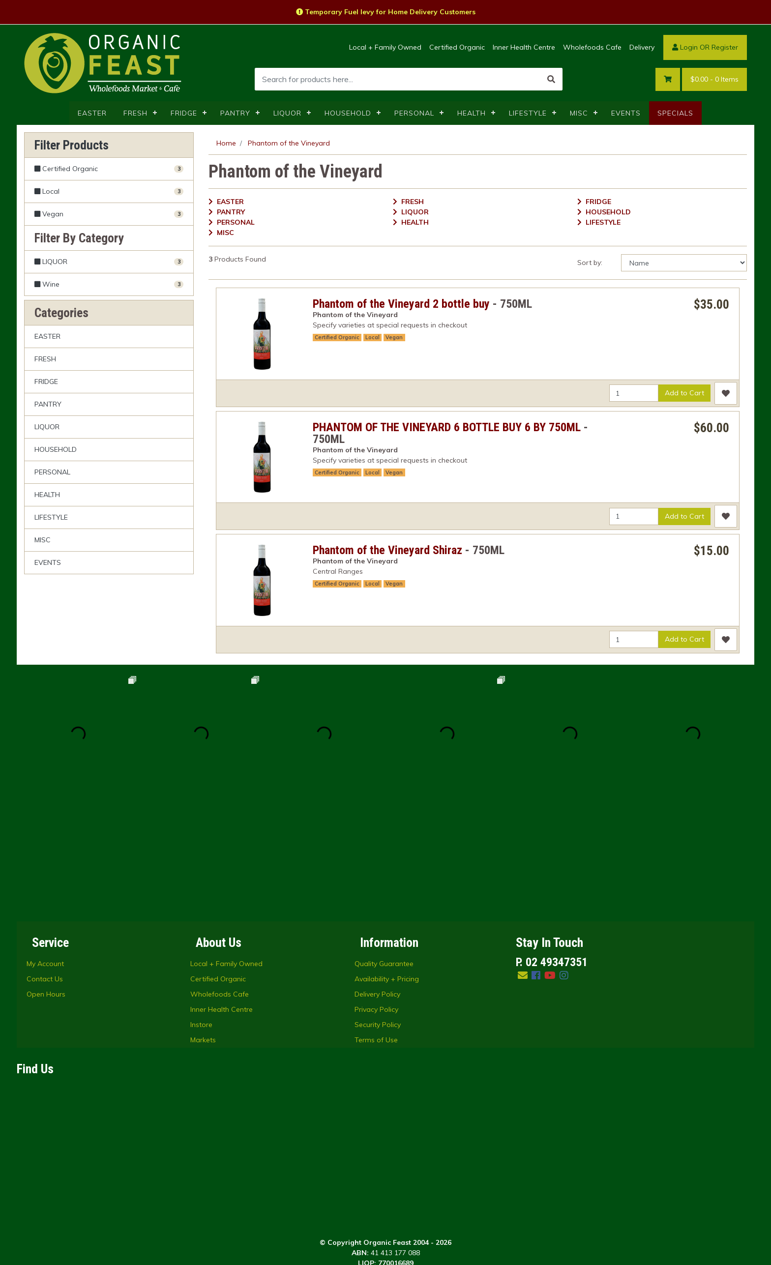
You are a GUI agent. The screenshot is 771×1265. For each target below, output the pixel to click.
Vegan (394, 337)
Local (372, 337)
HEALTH (471, 113)
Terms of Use (376, 916)
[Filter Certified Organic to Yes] (109, 169)
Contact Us (45, 856)
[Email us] (523, 852)
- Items (714, 79)
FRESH (135, 113)
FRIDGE (184, 113)
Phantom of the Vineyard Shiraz (387, 550)
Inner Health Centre (524, 47)
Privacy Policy (376, 886)
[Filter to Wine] (109, 284)
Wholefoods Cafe (592, 47)
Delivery (641, 47)
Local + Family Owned (385, 47)
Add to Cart (684, 392)
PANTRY (235, 113)
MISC (579, 113)
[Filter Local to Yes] (109, 191)
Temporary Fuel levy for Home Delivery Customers (385, 11)
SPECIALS (675, 113)
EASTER (92, 113)
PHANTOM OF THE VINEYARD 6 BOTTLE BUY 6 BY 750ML (447, 427)
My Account (45, 840)
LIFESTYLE (528, 113)
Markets (203, 916)
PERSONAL (414, 113)
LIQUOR (287, 113)
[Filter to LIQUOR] (109, 261)
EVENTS (626, 113)
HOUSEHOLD (348, 113)
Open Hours (46, 871)
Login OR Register (705, 47)
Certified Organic (457, 47)
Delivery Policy (377, 871)
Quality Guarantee (384, 840)
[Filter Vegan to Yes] (109, 214)
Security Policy (378, 901)
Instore (201, 901)
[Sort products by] (684, 262)
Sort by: (589, 262)
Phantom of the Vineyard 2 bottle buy (401, 304)
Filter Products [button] (71, 145)
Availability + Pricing (387, 856)
